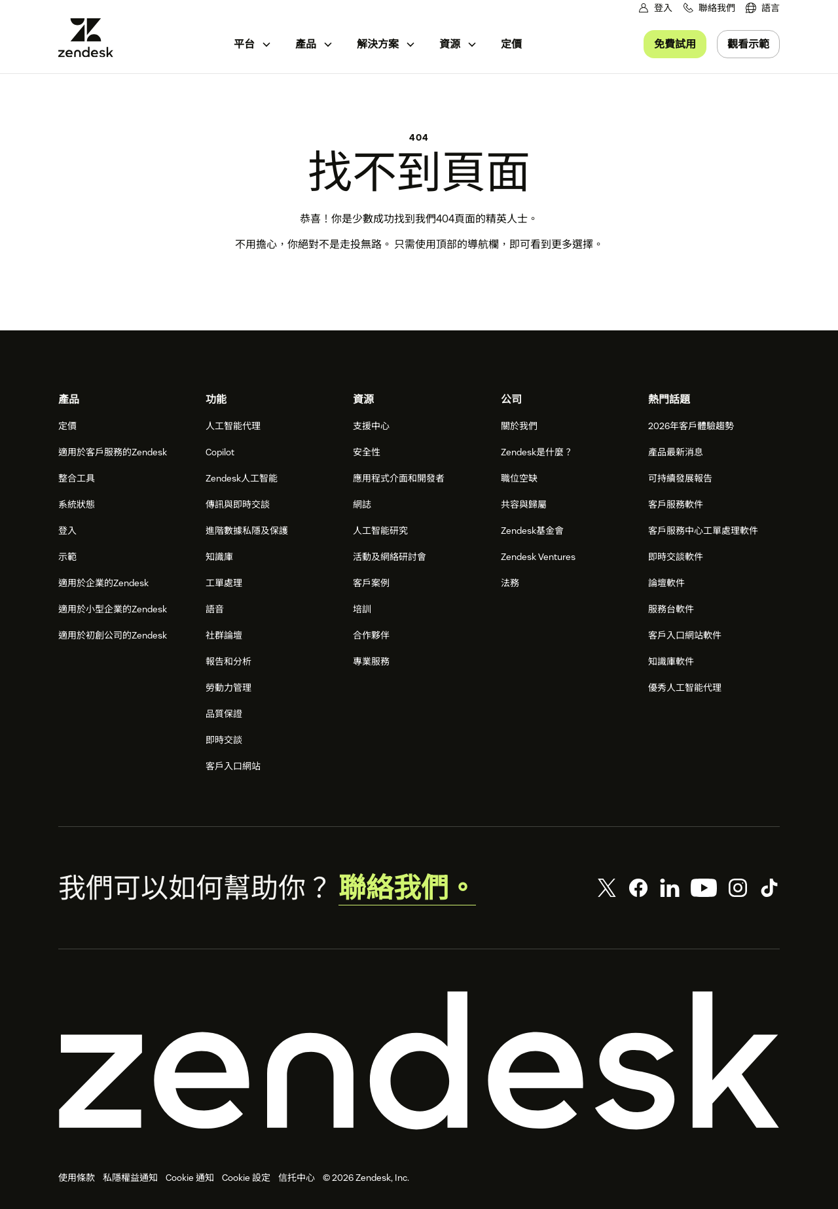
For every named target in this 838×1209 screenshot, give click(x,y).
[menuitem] (763, 8)
